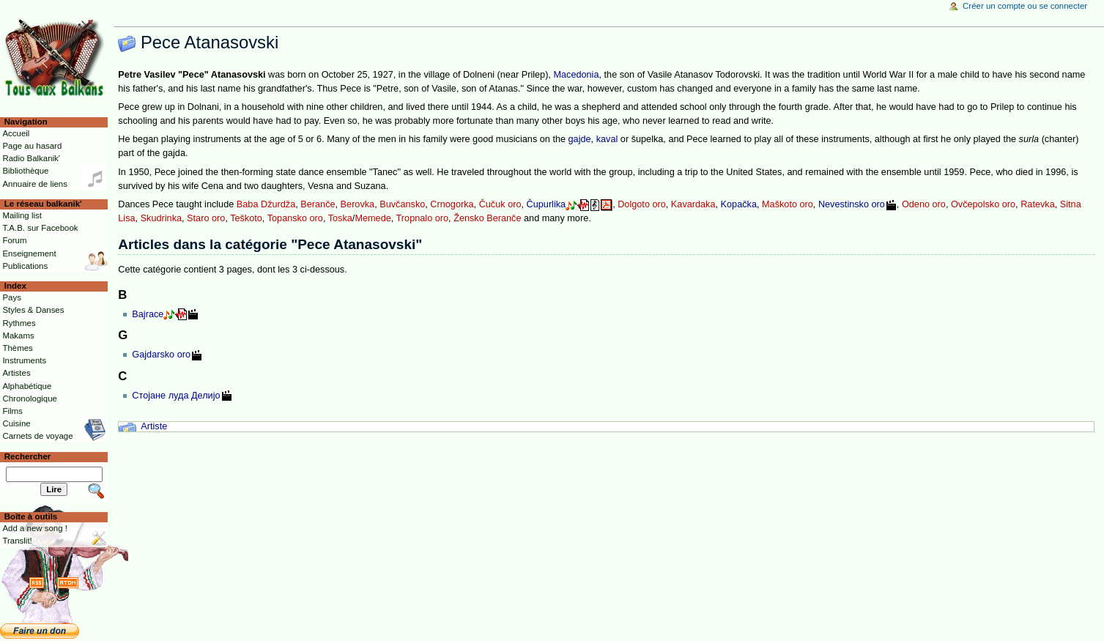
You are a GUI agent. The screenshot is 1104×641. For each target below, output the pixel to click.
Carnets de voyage (37, 435)
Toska (340, 218)
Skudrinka (161, 218)
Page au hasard (32, 145)
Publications (25, 266)
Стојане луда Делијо (176, 395)
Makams (18, 335)
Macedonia (576, 75)
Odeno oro (924, 204)
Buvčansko (402, 204)
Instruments (24, 360)
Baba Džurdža (266, 204)
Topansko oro (295, 218)
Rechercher (27, 456)
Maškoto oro (787, 204)
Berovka (358, 204)
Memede (372, 218)
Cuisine (16, 423)
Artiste (154, 426)
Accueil (15, 133)
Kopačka (739, 204)
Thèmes (17, 348)
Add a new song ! (34, 528)
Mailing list (21, 215)
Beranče (317, 204)
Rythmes (18, 323)
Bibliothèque (25, 170)
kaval (607, 139)
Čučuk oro (500, 204)
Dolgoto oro (642, 204)
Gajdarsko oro (161, 354)
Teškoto (246, 218)
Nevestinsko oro (851, 204)
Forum (14, 240)
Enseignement (29, 253)
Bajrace (147, 314)
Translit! (17, 540)
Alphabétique (26, 386)
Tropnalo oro (422, 218)
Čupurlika (546, 204)
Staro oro (206, 218)
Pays (11, 297)
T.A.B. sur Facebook (40, 227)
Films (12, 411)
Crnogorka (451, 204)
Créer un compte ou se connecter (1025, 5)
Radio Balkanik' (31, 158)
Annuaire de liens (34, 183)
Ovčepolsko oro (983, 204)
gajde (579, 139)
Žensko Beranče (487, 218)
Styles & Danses (33, 309)
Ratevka (1037, 204)
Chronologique (29, 398)
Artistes (16, 372)
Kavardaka (693, 204)
